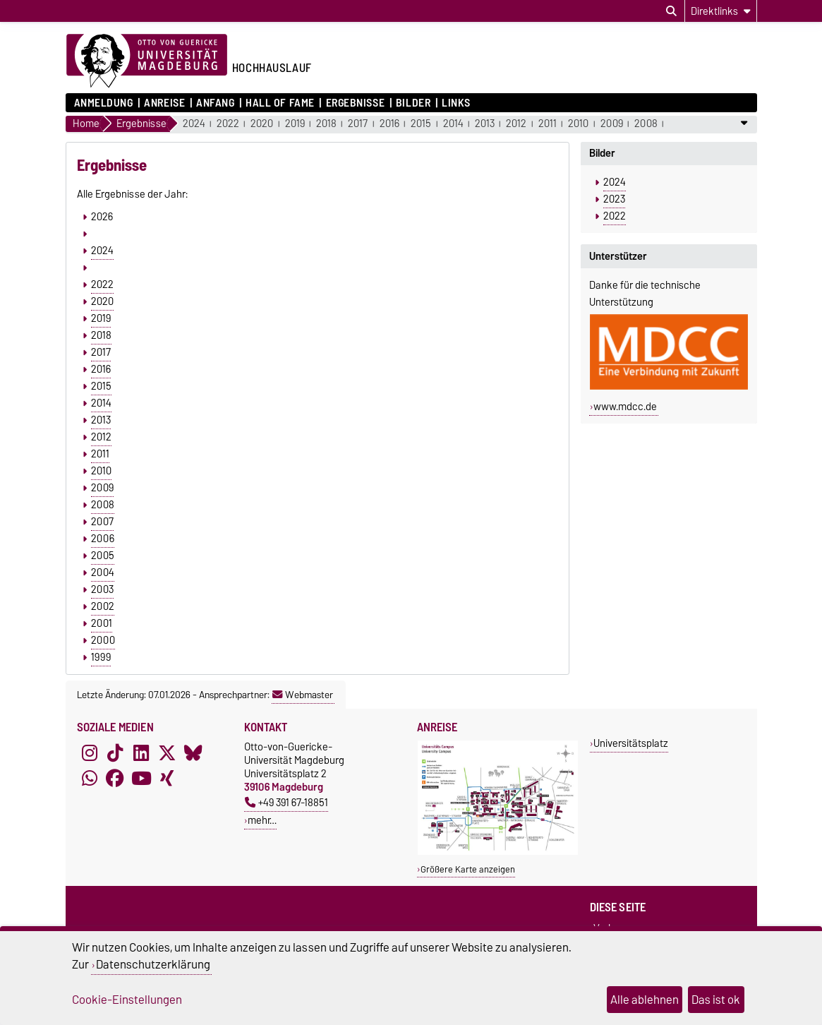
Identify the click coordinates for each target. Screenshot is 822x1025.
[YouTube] (141, 778)
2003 (102, 589)
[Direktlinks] (720, 11)
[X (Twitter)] (167, 752)
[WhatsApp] (89, 778)
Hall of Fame (280, 103)
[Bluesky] (193, 752)
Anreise (164, 103)
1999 (101, 657)
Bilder (413, 103)
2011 (547, 124)
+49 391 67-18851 (286, 802)
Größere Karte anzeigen (468, 869)
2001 (101, 623)
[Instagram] (89, 752)
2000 (103, 640)
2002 (102, 606)
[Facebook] (115, 778)
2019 (295, 124)
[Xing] (167, 778)
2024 (194, 124)
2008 (646, 124)
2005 (102, 555)
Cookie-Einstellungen (127, 999)
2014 (453, 124)
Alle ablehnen (644, 999)
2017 (358, 124)
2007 (102, 521)
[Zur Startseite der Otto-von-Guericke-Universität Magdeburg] (147, 61)
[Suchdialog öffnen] (671, 11)
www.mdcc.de (625, 406)
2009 (611, 124)
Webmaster (302, 694)
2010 (578, 124)
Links (456, 103)
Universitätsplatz (630, 743)
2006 (102, 538)
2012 (516, 124)
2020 (261, 124)
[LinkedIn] (141, 752)
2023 (614, 199)
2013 (485, 124)
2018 (326, 124)
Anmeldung (103, 103)
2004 (102, 572)
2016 (389, 124)
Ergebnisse (355, 103)
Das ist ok (715, 999)
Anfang (215, 103)
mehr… (262, 820)
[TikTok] (115, 752)
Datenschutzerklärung (153, 964)
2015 (421, 124)
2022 (228, 124)
